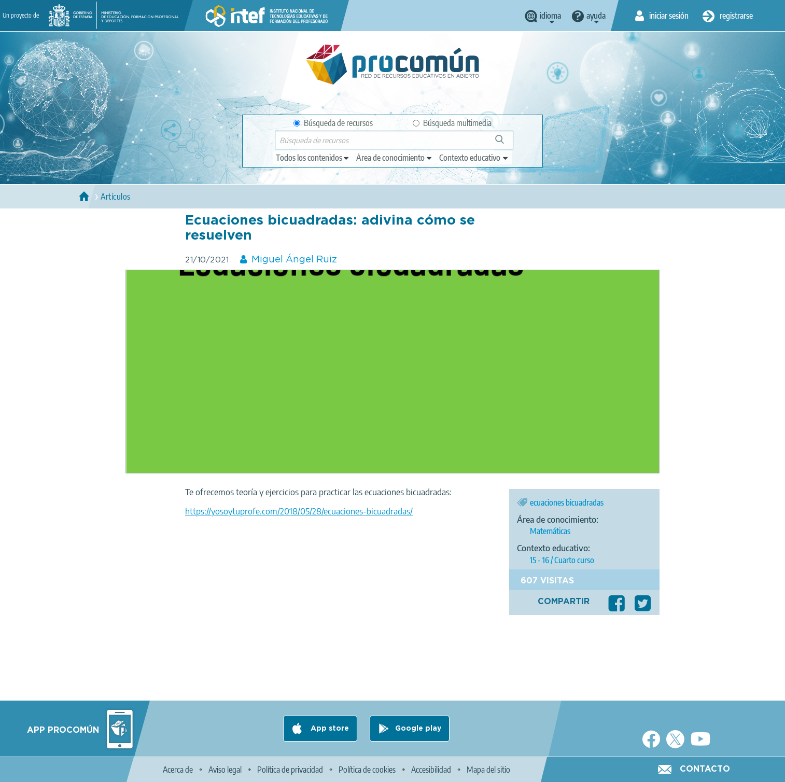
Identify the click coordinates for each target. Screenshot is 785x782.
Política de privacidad (290, 769)
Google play (418, 728)
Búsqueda (505, 143)
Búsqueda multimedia (452, 123)
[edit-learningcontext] (474, 157)
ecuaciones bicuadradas (567, 502)
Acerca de (178, 769)
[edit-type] (313, 157)
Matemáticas (550, 531)
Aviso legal (225, 769)
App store (329, 728)
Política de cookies (367, 769)
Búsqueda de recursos (333, 123)
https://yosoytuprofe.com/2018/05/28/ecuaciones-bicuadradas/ (299, 511)
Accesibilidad (431, 769)
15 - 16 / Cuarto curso (562, 560)
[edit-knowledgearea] (394, 157)
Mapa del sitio (488, 769)
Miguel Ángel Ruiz (294, 260)
